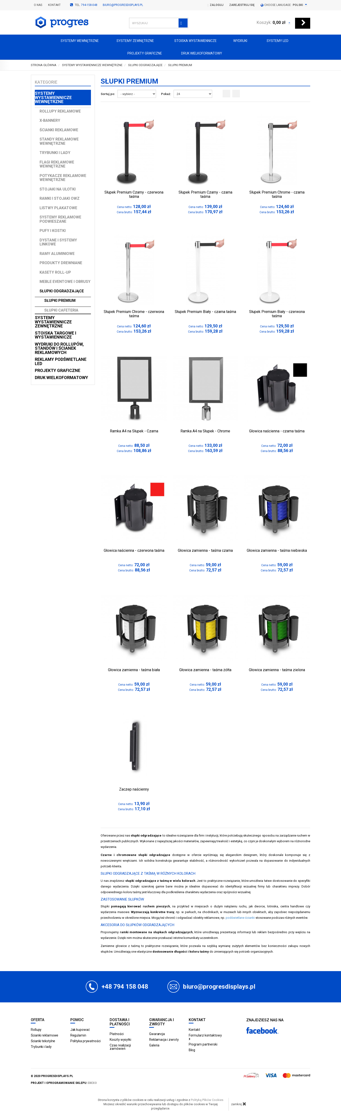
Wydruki (238, 41)
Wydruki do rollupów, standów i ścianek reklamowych (59, 348)
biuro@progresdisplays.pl (123, 5)
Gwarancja (157, 1034)
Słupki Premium (60, 300)
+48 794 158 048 (125, 986)
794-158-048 (89, 5)
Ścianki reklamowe (59, 130)
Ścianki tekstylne (43, 1041)
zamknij (238, 1103)
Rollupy (36, 1030)
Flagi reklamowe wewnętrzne (57, 164)
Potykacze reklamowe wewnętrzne (63, 177)
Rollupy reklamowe (60, 111)
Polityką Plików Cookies (207, 1100)
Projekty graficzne (140, 53)
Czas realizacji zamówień (120, 1046)
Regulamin (78, 1035)
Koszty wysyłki (120, 1039)
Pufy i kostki (53, 230)
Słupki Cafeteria (61, 310)
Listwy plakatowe (58, 208)
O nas (38, 5)
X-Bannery (50, 120)
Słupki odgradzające (62, 291)
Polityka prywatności (85, 1041)
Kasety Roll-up (55, 272)
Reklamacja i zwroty (164, 1039)
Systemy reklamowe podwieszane (60, 219)
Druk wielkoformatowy (198, 53)
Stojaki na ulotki (58, 189)
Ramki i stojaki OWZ (60, 198)
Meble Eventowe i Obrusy (65, 281)
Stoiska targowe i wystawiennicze (55, 335)
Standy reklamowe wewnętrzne (59, 141)
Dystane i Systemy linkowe (58, 242)
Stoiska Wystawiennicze (191, 41)
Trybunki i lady (55, 152)
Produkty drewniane (61, 263)
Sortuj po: (108, 94)
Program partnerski (203, 1044)
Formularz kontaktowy (205, 1036)
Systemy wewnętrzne (76, 41)
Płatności (116, 1034)
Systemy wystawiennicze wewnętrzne (53, 97)
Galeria (154, 1045)
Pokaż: (166, 94)
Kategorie (46, 82)
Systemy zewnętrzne (132, 41)
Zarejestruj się (242, 5)
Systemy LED (273, 41)
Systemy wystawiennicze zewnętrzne (53, 321)
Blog (192, 1050)
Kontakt (54, 5)
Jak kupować (80, 1030)
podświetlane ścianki (240, 917)
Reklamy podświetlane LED (60, 361)
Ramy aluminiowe (57, 253)
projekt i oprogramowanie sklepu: (64, 1083)
